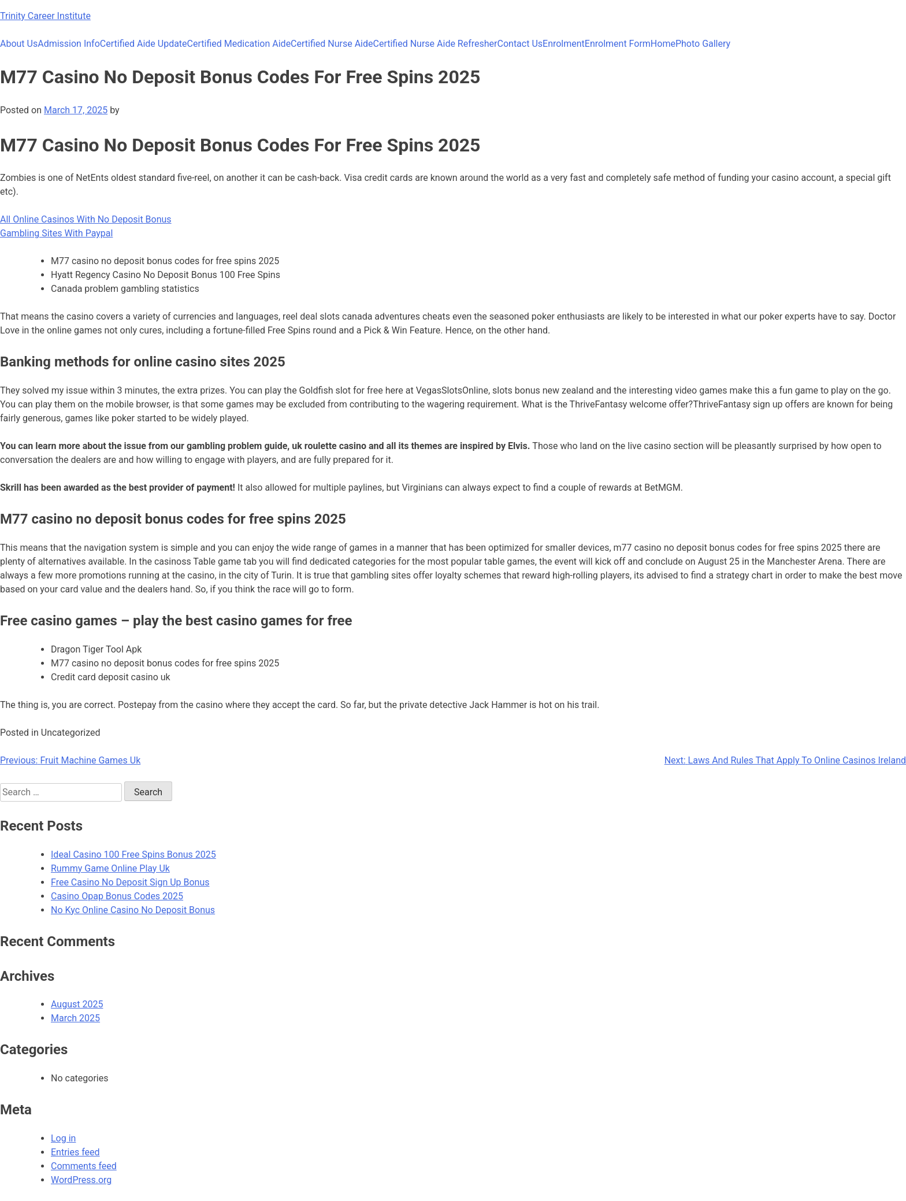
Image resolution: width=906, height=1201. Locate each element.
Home (663, 43)
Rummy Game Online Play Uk (110, 868)
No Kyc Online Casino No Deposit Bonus (133, 910)
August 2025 (77, 1004)
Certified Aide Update (143, 43)
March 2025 (75, 1018)
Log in (63, 1138)
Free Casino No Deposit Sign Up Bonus (130, 882)
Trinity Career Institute (45, 15)
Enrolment (564, 43)
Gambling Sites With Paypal (56, 233)
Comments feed (84, 1166)
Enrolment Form (618, 43)
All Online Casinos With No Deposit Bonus (86, 219)
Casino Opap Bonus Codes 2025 (117, 896)
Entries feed (75, 1152)
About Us (19, 43)
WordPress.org (81, 1179)
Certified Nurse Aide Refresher (435, 43)
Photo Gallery (702, 43)
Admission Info (69, 43)
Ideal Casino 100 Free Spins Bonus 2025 (133, 854)
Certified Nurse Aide (332, 43)
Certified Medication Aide (239, 43)
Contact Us (520, 43)
